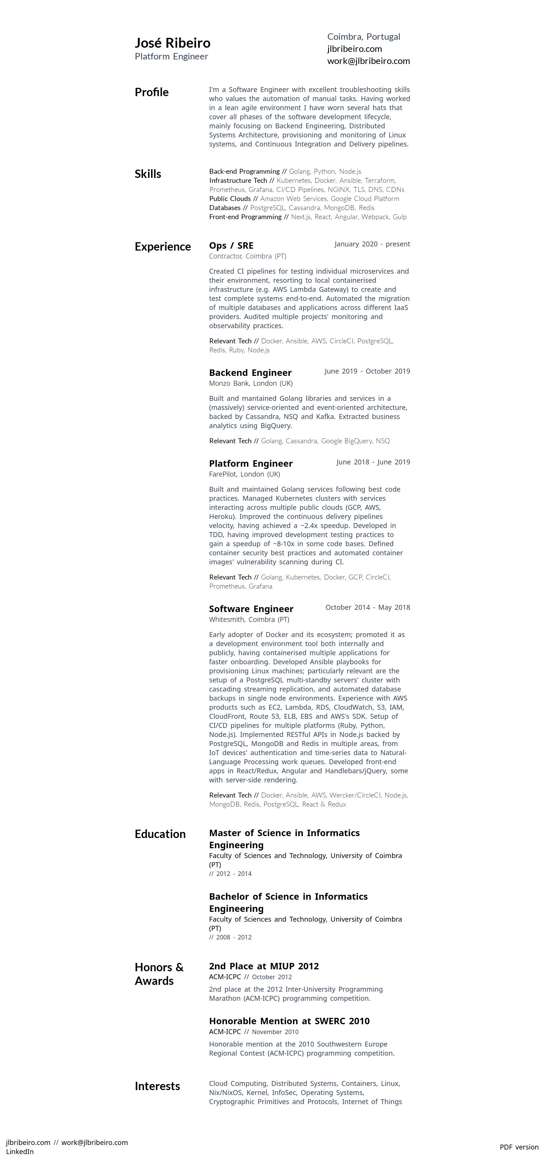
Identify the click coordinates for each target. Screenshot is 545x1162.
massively (226, 407)
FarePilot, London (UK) (244, 473)
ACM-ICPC (225, 976)
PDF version (519, 1146)
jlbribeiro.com (354, 48)
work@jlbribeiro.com (368, 60)
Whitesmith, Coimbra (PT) (249, 619)
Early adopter (231, 634)
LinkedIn (20, 1151)
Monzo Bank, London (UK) (251, 383)
